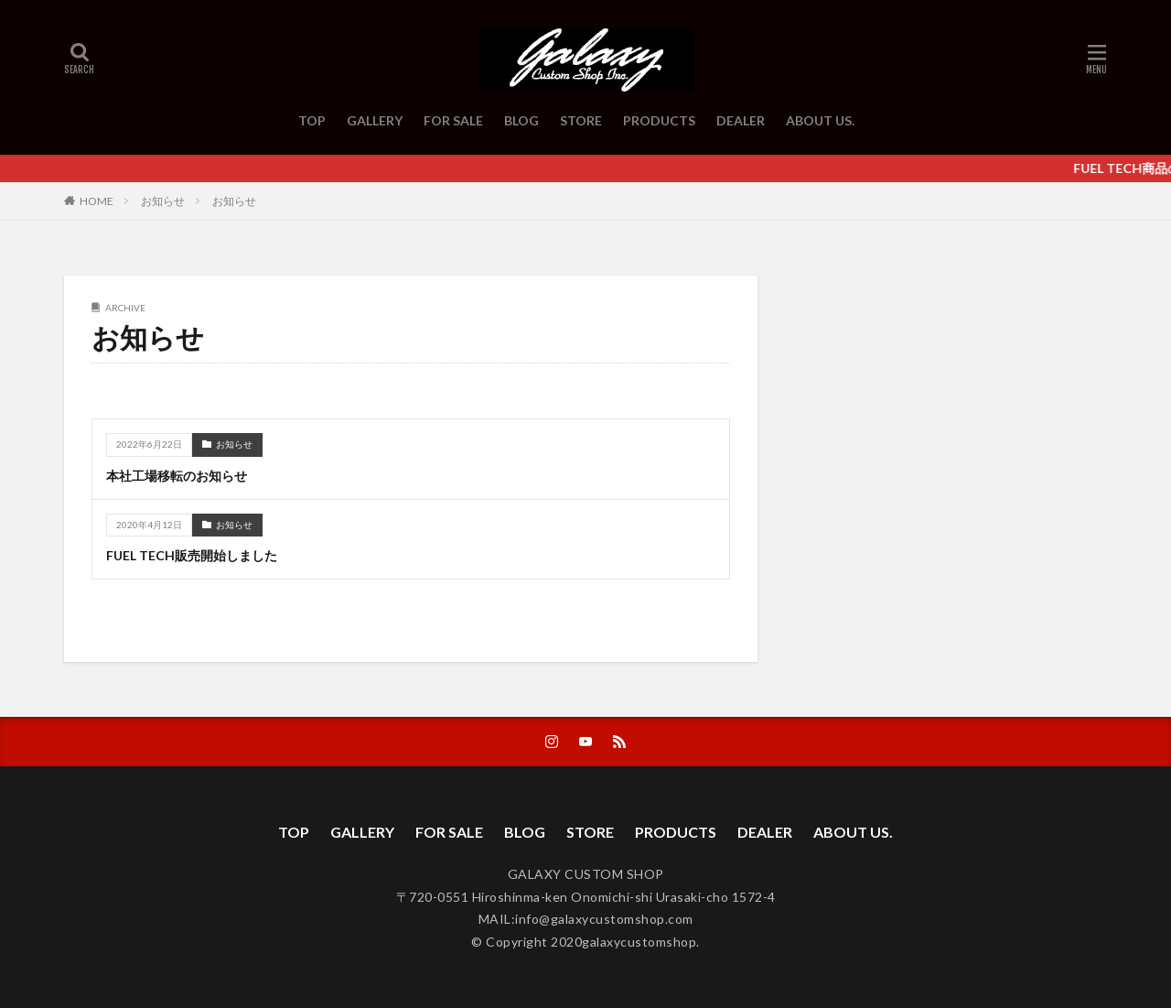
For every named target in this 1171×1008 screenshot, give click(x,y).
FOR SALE (453, 120)
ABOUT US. (820, 120)
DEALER (740, 120)
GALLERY (375, 120)
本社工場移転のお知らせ (176, 475)
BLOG (521, 120)
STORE (581, 120)
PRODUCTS (659, 120)
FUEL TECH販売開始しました (191, 555)
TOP (312, 120)
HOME (96, 200)
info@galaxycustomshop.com (604, 919)
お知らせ (163, 201)
